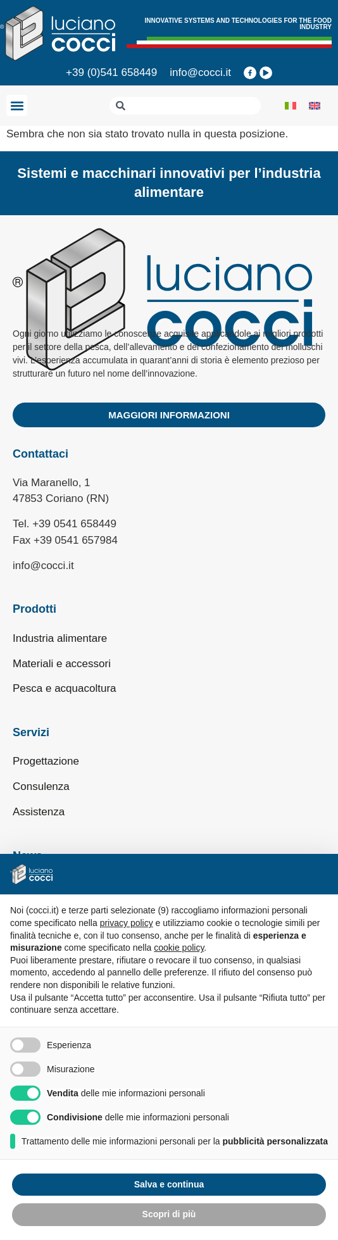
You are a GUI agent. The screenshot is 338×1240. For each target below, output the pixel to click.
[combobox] (185, 106)
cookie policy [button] (179, 948)
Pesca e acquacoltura (64, 688)
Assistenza (39, 812)
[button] (16, 105)
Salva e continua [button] (169, 1184)
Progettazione (46, 761)
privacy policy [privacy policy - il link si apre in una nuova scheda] (126, 923)
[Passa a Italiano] (291, 106)
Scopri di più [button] (169, 1214)
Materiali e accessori (62, 664)
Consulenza (41, 786)
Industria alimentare (60, 638)
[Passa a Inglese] (315, 106)
